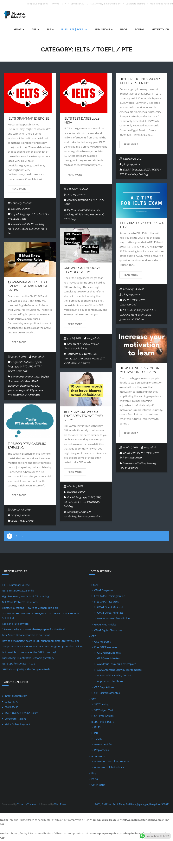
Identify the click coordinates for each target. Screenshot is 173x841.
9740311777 (59, 3)
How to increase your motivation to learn (139, 370)
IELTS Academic (83, 210)
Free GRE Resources (105, 648)
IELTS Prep (70, 219)
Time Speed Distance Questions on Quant (26, 635)
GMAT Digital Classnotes (108, 630)
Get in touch (98, 785)
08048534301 (78, 3)
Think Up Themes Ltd (28, 804)
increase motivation (134, 463)
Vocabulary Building (136, 175)
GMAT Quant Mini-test (110, 607)
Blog (93, 774)
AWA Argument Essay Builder (114, 619)
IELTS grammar (31, 229)
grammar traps (16, 391)
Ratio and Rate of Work (15, 624)
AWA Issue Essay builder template (116, 664)
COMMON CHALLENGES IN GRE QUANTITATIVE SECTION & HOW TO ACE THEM (41, 616)
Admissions (98, 756)
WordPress (60, 804)
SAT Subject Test (103, 710)
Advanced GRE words (79, 354)
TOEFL (98, 739)
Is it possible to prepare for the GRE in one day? (29, 653)
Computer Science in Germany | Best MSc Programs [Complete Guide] (42, 647)
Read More (19, 189)
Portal (94, 779)
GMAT (22, 367)
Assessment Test (103, 745)
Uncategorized (127, 305)
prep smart (131, 468)
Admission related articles (109, 768)
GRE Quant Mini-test (109, 659)
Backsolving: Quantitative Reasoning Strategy (28, 658)
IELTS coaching (35, 224)
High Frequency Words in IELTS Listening (140, 82)
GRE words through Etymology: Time (82, 270)
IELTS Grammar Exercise (28, 119)
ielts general (96, 215)
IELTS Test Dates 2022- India (18, 591)
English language (20, 215)
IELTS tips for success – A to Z (18, 664)
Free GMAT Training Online (109, 596)
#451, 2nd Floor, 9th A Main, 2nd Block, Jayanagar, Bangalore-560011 (132, 804)
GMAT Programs (103, 591)
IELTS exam (14, 229)
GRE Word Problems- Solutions (19, 602)
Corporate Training (135, 3)
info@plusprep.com (37, 3)
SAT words (83, 363)
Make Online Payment (161, 3)
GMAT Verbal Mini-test (110, 613)
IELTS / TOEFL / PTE (134, 300)
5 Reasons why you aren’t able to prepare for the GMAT (33, 630)
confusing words (76, 512)
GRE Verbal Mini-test (109, 653)
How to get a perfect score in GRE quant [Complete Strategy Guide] (40, 641)
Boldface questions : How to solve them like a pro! (30, 608)
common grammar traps (25, 377)
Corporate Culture (21, 362)
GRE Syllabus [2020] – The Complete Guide (26, 670)
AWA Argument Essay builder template (119, 670)
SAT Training (101, 705)
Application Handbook (110, 682)
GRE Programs (102, 642)
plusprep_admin (20, 209)
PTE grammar (15, 395)
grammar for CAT (29, 386)
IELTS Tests (19, 219)
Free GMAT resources (106, 602)
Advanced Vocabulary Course (114, 676)
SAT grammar (32, 395)
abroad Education (77, 200)
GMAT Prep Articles (105, 625)
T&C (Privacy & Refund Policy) (105, 3)
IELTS (70, 210)
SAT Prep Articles (103, 716)
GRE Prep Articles (104, 688)
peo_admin (93, 339)
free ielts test (18, 224)
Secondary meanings (89, 517)
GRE (69, 344)
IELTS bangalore (139, 310)
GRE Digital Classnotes (107, 693)
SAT (98, 344)
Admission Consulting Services (111, 762)
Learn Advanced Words (85, 359)
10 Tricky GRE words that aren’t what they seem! (83, 416)
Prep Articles (101, 750)
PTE (96, 733)
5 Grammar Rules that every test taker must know (28, 287)
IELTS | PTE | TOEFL (102, 722)
